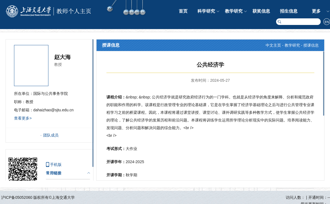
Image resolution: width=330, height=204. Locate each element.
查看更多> (23, 118)
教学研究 (234, 11)
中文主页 (273, 45)
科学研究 (206, 11)
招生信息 (289, 11)
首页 (183, 11)
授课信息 (311, 45)
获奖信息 (261, 11)
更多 (316, 11)
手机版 (56, 164)
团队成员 (51, 135)
